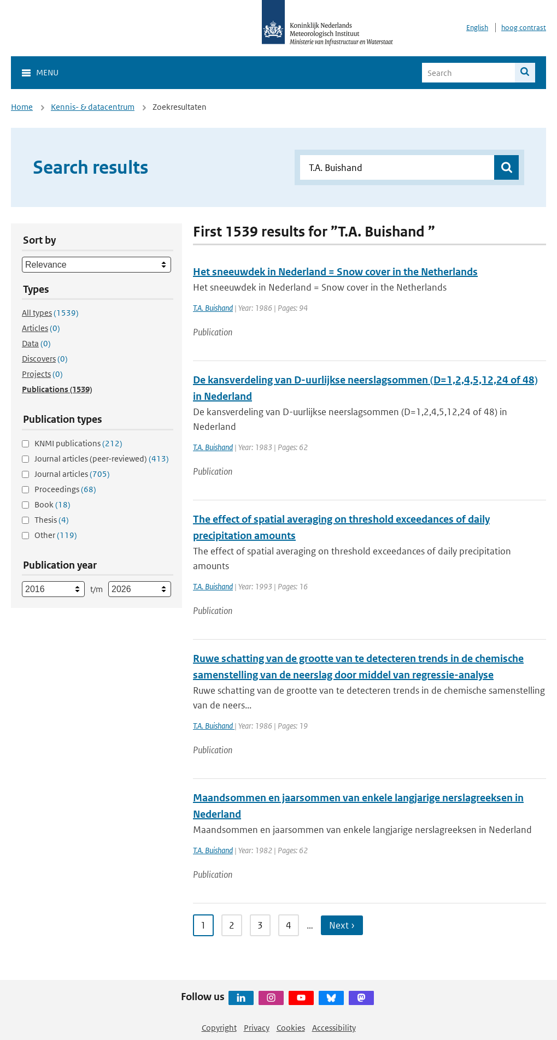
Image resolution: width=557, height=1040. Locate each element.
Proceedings (65, 489)
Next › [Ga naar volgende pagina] (342, 925)
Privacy (256, 1028)
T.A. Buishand (213, 308)
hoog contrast (523, 27)
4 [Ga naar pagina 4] (288, 925)
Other (55, 535)
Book (52, 504)
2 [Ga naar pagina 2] (231, 925)
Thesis (51, 520)
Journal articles (72, 474)
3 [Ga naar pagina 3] (260, 925)
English (477, 27)
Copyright (219, 1028)
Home (22, 107)
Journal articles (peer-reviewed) (101, 458)
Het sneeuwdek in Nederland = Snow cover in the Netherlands (335, 271)
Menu (47, 72)
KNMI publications (78, 443)
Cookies (291, 1028)
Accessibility (334, 1028)
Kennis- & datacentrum (92, 107)
